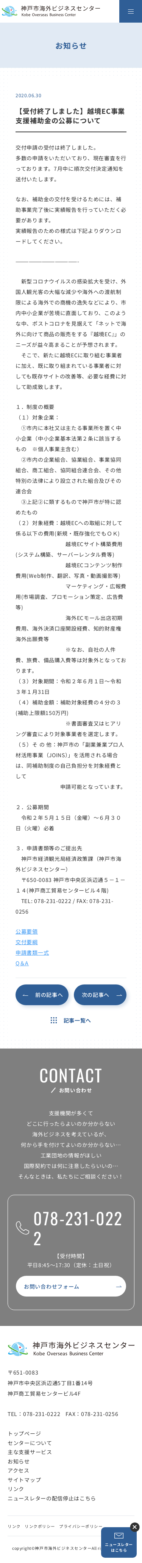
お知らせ (19, 1461)
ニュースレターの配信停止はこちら (52, 1498)
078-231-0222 (69, 1228)
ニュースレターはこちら (119, 1542)
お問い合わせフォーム (52, 1286)
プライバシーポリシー (81, 1526)
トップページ (24, 1433)
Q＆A (22, 963)
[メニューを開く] (130, 11)
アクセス (19, 1470)
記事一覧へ (71, 1020)
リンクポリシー (40, 1526)
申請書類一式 (32, 952)
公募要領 (27, 931)
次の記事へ (96, 994)
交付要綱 (27, 942)
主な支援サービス (30, 1452)
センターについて (30, 1443)
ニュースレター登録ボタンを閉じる (134, 1527)
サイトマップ (24, 1479)
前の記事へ (49, 994)
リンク (16, 1489)
